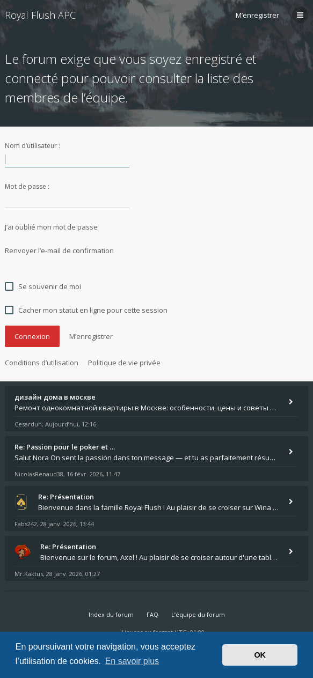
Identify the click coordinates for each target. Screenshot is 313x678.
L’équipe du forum (198, 614)
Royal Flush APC (40, 15)
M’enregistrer (257, 15)
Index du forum (111, 614)
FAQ (152, 614)
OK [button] (260, 655)
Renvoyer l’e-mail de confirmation (59, 250)
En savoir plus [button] (132, 661)
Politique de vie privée (124, 362)
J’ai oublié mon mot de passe (51, 227)
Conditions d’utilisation (41, 362)
